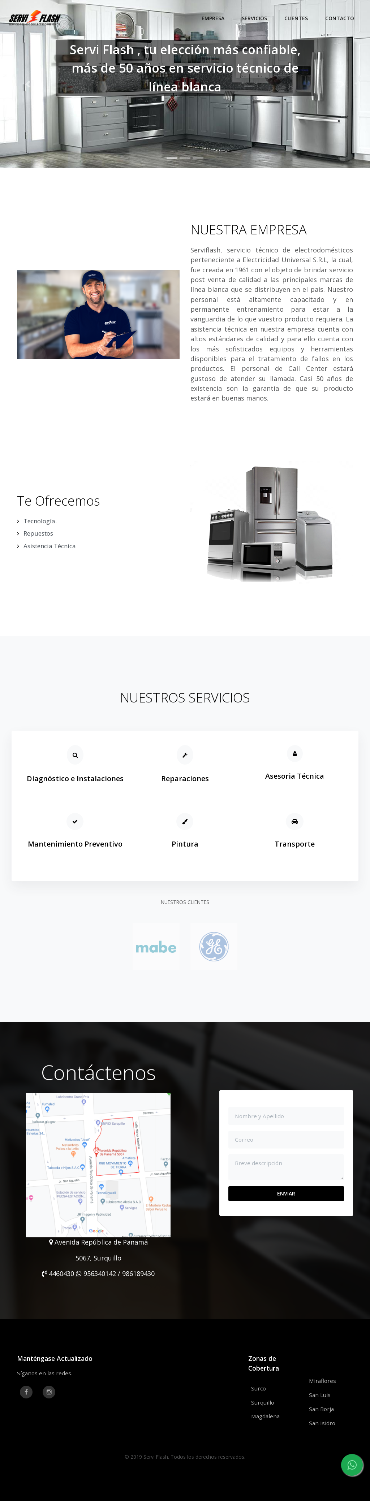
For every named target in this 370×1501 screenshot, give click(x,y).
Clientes (296, 18)
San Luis (320, 1394)
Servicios (254, 18)
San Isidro (322, 1423)
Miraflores (322, 1380)
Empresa (213, 18)
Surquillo (262, 1402)
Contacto (339, 18)
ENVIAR (286, 1193)
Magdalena (265, 1416)
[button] (28, 84)
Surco (258, 1388)
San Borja (321, 1409)
